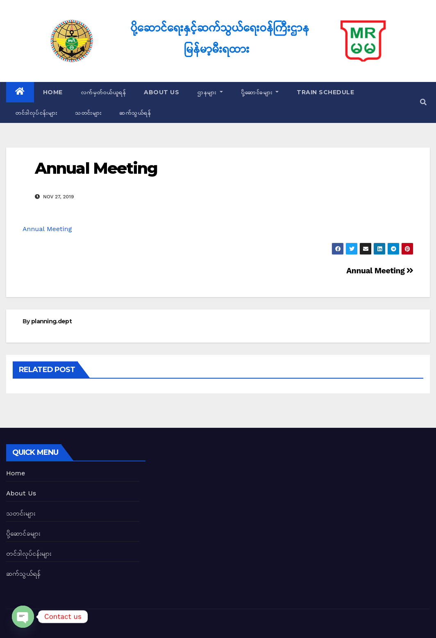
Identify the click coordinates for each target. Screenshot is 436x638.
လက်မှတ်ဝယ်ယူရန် (103, 92)
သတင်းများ (88, 112)
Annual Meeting (96, 168)
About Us (161, 92)
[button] (423, 102)
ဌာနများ (210, 92)
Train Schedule (325, 92)
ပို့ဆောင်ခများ (260, 92)
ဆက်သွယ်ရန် (135, 112)
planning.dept (51, 321)
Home (53, 92)
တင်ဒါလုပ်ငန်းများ (36, 112)
